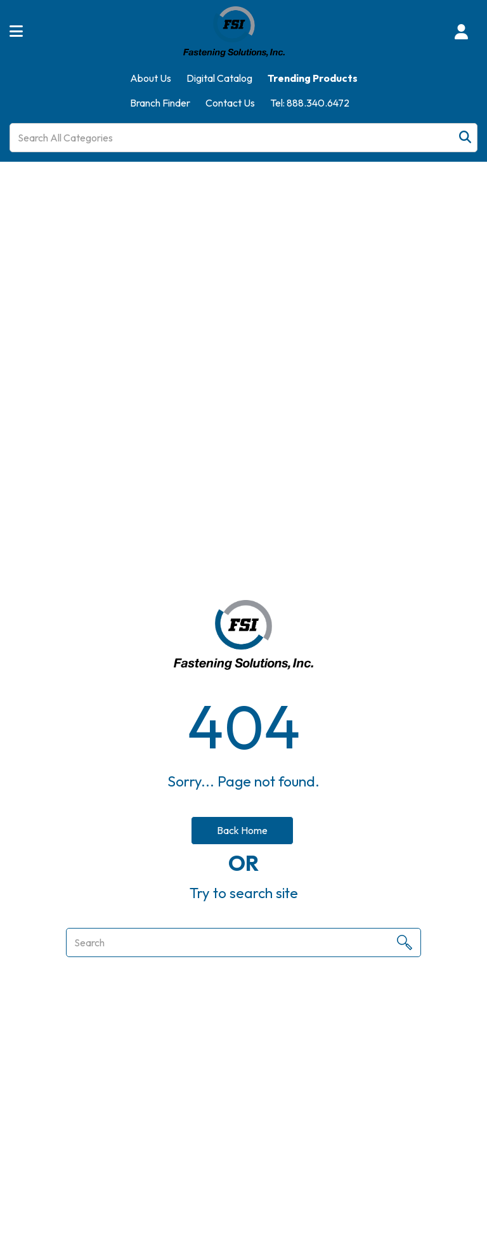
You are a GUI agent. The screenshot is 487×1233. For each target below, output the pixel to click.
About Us (150, 78)
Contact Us (230, 102)
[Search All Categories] (243, 137)
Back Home (242, 830)
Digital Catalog (219, 78)
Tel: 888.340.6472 (309, 102)
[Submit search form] (465, 138)
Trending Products (313, 78)
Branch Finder (160, 102)
